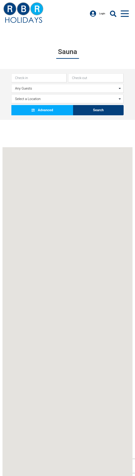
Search (98, 110)
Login (97, 13)
